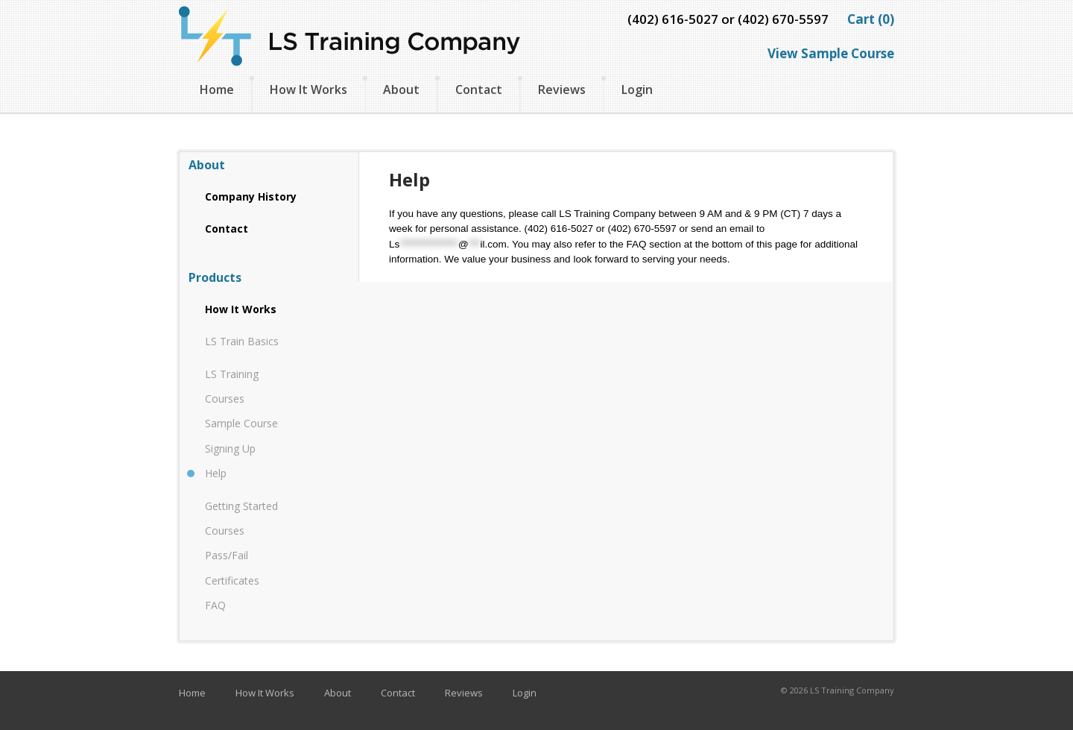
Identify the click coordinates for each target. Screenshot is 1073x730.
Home (217, 89)
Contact (478, 89)
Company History (251, 196)
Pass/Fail (226, 555)
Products (215, 277)
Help (216, 473)
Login (637, 89)
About (401, 89)
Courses (224, 398)
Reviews (562, 89)
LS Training (232, 374)
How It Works (308, 89)
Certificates (232, 580)
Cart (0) (870, 19)
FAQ (215, 605)
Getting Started (241, 506)
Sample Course (241, 423)
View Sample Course (830, 53)
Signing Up (230, 448)
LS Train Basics (242, 341)
